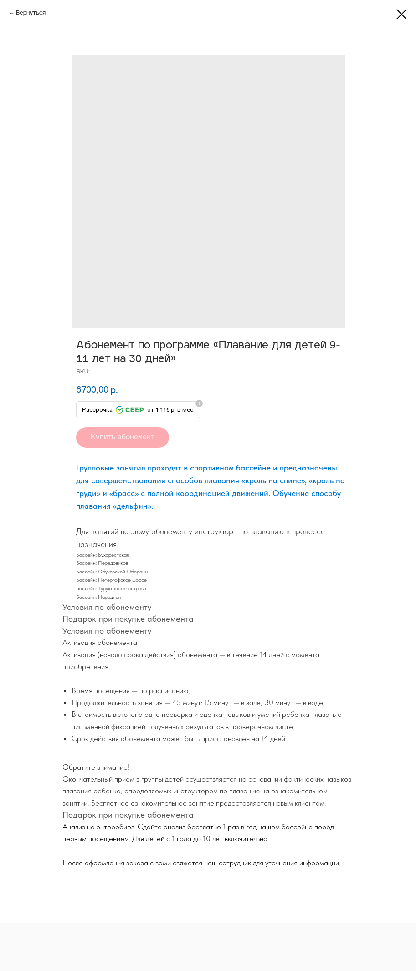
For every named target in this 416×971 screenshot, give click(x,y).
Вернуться (31, 13)
